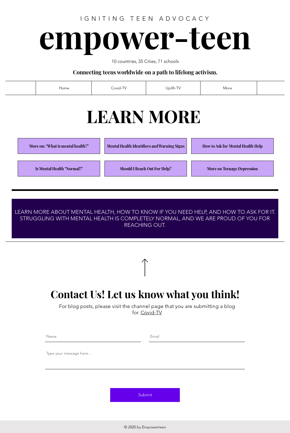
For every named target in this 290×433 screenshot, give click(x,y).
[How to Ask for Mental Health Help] (232, 146)
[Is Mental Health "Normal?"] (59, 168)
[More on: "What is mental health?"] (59, 146)
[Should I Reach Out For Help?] (145, 168)
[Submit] (145, 395)
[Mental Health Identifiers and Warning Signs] (145, 146)
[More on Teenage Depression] (232, 168)
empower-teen (145, 36)
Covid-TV (151, 312)
